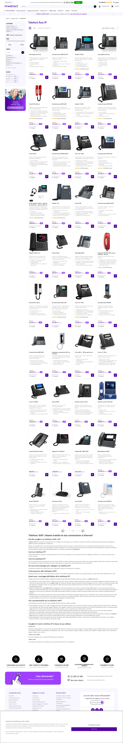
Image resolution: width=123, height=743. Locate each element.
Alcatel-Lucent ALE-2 (81, 402)
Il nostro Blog (12, 702)
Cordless (67, 10)
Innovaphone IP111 (35, 54)
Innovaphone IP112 (104, 54)
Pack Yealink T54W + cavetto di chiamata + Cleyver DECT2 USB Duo (38, 204)
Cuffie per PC (43, 10)
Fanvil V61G (55, 253)
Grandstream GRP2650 (36, 352)
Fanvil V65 (78, 203)
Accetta (94, 729)
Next (112, 14)
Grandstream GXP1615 (105, 104)
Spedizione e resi (36, 708)
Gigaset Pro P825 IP (58, 451)
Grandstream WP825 (104, 302)
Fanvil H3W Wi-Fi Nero (36, 451)
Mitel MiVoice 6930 (103, 451)
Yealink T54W (79, 54)
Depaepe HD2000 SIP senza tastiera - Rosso (106, 253)
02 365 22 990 (75, 676)
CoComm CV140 (57, 501)
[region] (61, 727)
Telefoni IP (60, 10)
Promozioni (74, 10)
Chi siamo (11, 695)
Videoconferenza (21, 10)
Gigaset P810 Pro (34, 253)
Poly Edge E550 (79, 253)
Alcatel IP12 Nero (34, 302)
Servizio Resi (35, 698)
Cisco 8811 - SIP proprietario (84, 352)
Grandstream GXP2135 (59, 302)
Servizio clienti (75, 680)
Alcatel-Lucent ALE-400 (105, 402)
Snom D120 (32, 153)
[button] (37, 78)
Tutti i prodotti (10, 10)
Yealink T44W (79, 104)
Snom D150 (78, 501)
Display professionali (32, 10)
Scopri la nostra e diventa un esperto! (61, 14)
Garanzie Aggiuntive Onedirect (40, 704)
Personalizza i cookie (94, 725)
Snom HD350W (34, 501)
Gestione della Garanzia (38, 702)
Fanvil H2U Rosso (34, 104)
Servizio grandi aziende (15, 706)
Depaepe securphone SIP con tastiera (61, 353)
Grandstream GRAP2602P (60, 153)
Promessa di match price (15, 708)
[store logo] (11, 6)
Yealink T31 (55, 203)
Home (7, 18)
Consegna (35, 695)
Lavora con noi (12, 704)
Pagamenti (35, 710)
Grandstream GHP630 (105, 501)
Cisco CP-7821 (79, 302)
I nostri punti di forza (14, 698)
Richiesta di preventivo (38, 706)
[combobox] (59, 6)
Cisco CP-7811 (102, 352)
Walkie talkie (52, 10)
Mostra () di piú (12, 67)
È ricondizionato (7, 35)
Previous (10, 14)
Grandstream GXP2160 (59, 104)
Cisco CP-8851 (33, 402)
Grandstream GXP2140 (105, 153)
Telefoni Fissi (14, 18)
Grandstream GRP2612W (106, 203)
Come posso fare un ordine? (63, 695)
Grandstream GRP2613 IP (60, 54)
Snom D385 (55, 402)
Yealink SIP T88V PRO (81, 451)
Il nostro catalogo (13, 700)
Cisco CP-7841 (79, 153)
